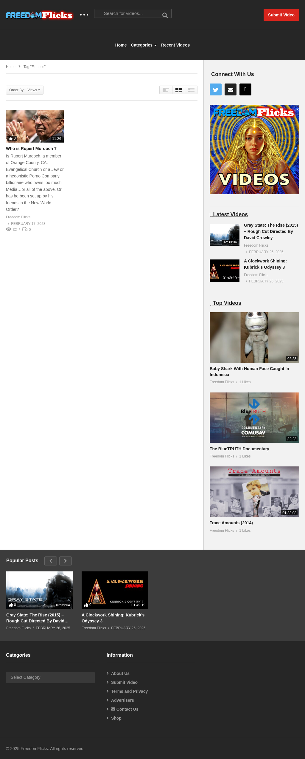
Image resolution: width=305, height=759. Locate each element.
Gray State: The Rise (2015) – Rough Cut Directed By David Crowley (271, 231)
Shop (116, 718)
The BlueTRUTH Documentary (239, 448)
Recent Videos (175, 45)
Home (121, 45)
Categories (144, 45)
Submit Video (124, 682)
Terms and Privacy (129, 691)
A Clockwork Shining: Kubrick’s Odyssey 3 (113, 618)
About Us (120, 673)
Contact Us (125, 709)
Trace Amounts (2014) (231, 522)
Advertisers (122, 700)
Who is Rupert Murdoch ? (31, 148)
